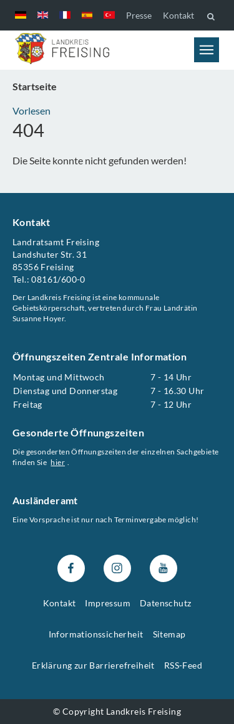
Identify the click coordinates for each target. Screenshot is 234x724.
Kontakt (178, 15)
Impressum (107, 603)
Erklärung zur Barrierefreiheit (93, 665)
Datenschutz (165, 603)
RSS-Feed (183, 665)
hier (58, 462)
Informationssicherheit (96, 634)
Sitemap (169, 634)
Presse (139, 15)
